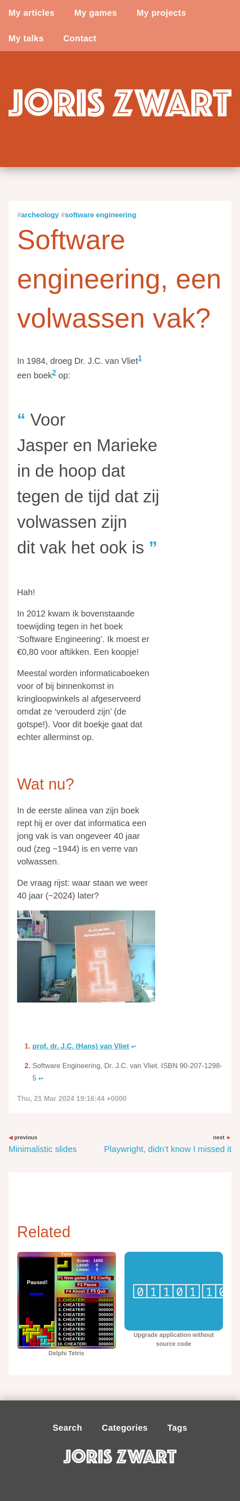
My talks (26, 38)
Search (67, 1427)
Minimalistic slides (43, 1144)
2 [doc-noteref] (54, 373)
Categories (125, 1427)
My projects (161, 12)
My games (95, 12)
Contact (79, 38)
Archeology (40, 215)
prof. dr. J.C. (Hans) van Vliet (80, 1046)
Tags (178, 1427)
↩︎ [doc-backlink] (133, 1046)
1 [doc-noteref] (140, 358)
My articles (32, 12)
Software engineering (100, 215)
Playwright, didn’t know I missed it (167, 1144)
